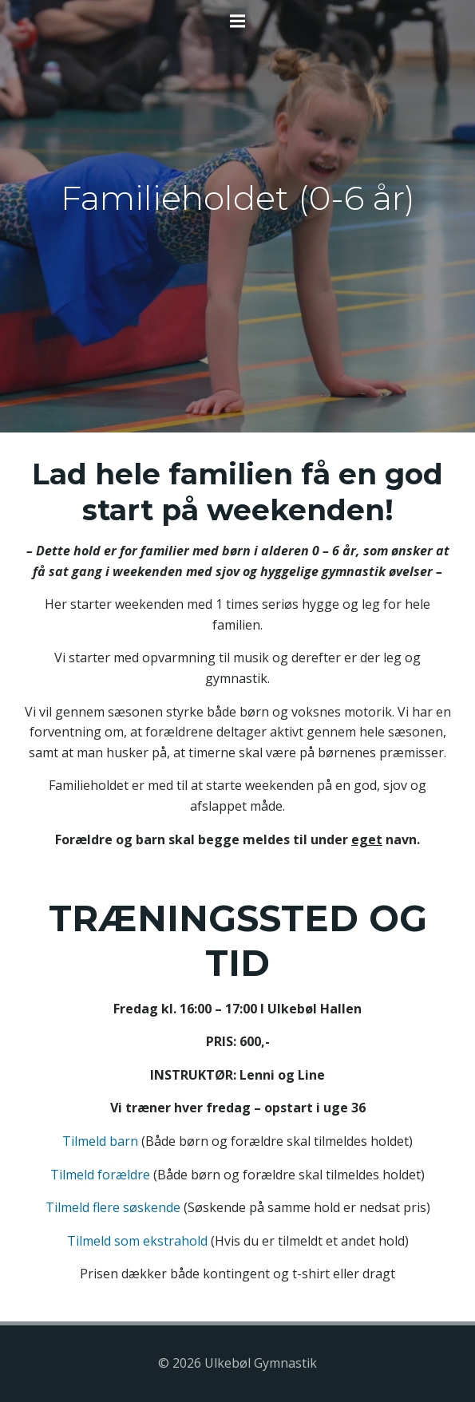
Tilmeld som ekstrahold (137, 1241)
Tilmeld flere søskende (113, 1207)
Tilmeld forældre (100, 1174)
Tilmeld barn (100, 1141)
